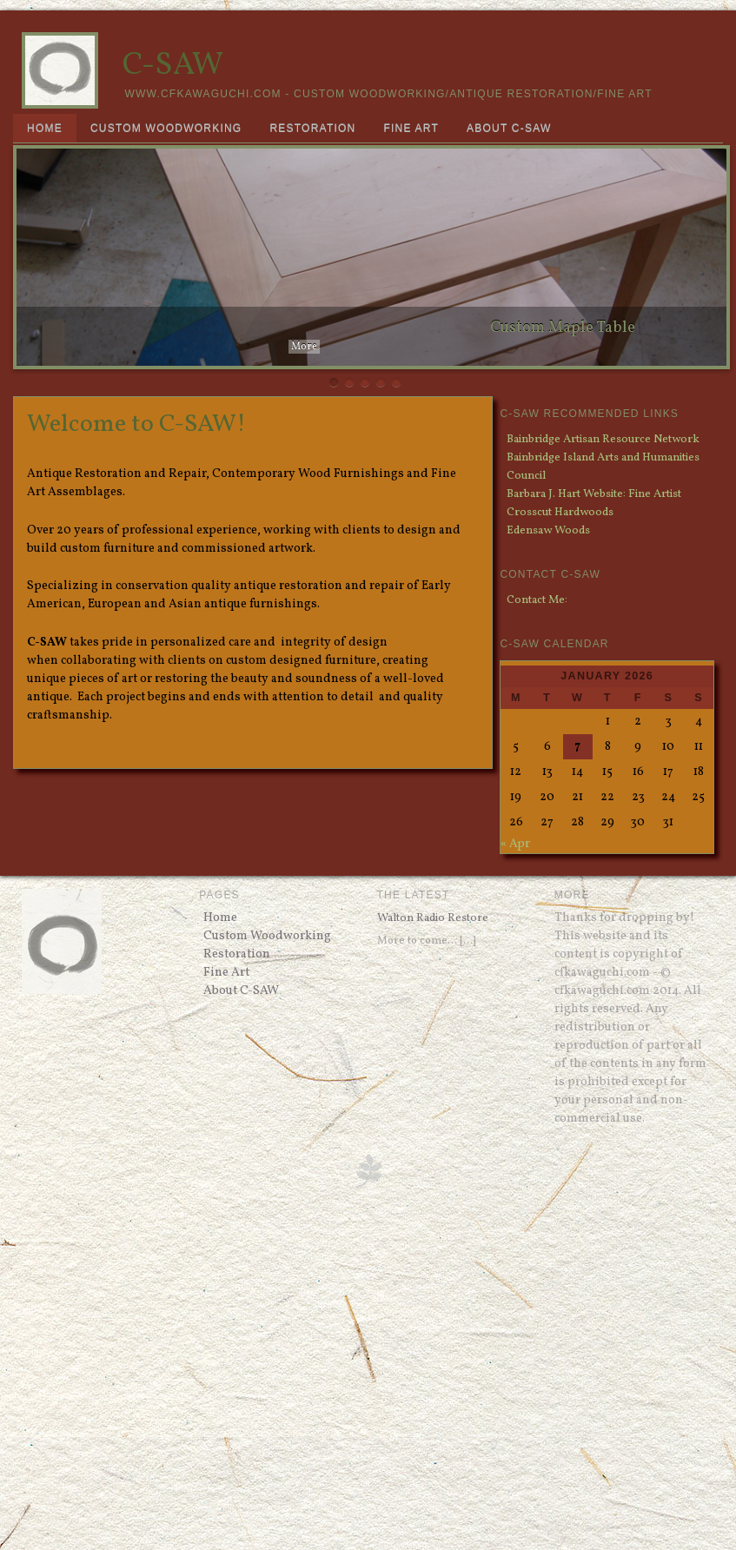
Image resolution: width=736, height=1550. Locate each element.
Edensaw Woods (548, 530)
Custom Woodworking (166, 129)
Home (45, 129)
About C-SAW (509, 129)
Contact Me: (537, 600)
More (304, 347)
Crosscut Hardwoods (560, 512)
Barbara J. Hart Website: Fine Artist (594, 494)
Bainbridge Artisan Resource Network (603, 439)
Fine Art (411, 129)
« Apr (515, 844)
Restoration (312, 129)
